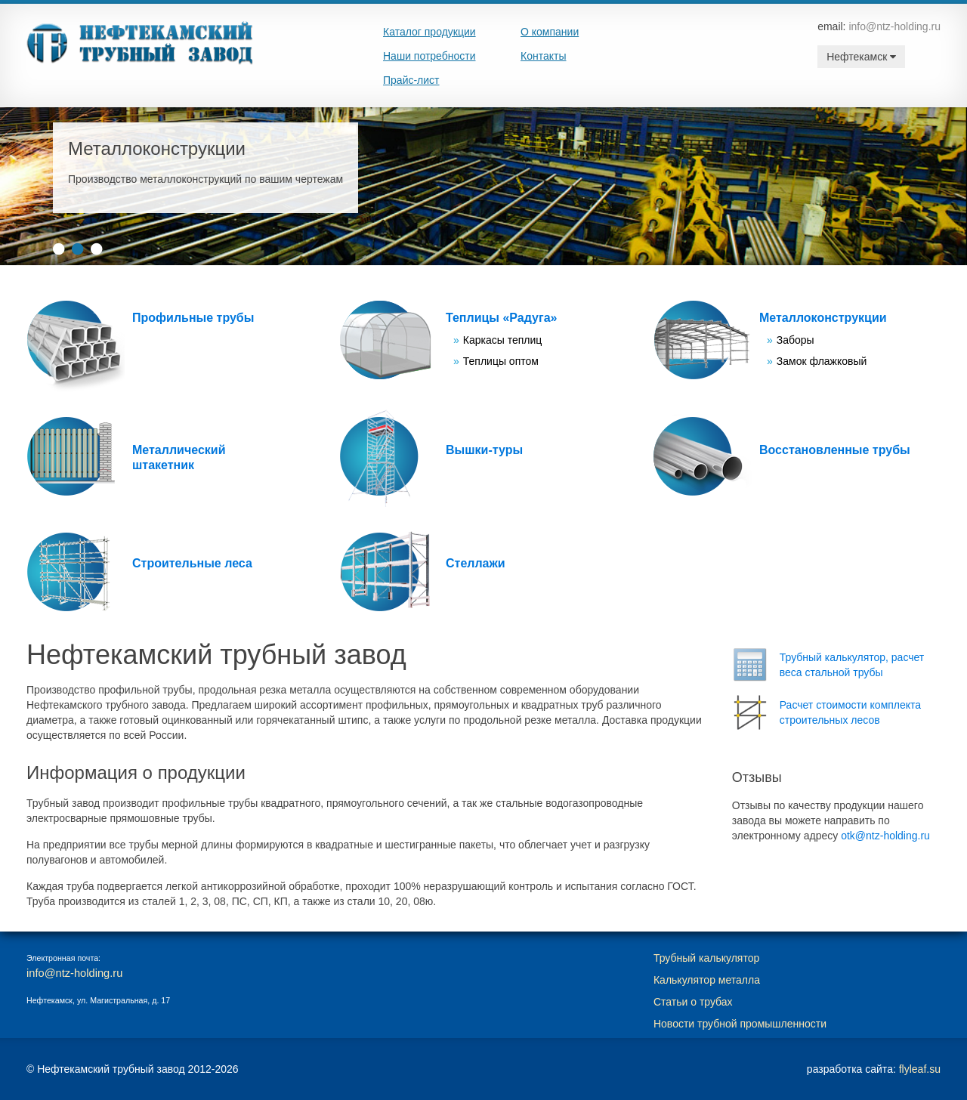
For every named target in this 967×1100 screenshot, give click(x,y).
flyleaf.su (920, 1069)
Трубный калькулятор (706, 958)
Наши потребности (429, 56)
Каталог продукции (429, 32)
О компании (550, 32)
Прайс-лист (411, 80)
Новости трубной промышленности (739, 1024)
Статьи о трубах (693, 1002)
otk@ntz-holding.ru (885, 836)
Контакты (543, 56)
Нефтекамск (861, 57)
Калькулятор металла (706, 980)
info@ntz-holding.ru (894, 26)
